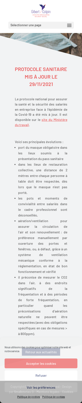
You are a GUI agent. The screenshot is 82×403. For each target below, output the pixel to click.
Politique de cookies (28, 396)
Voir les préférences (41, 387)
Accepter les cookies (41, 363)
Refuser (41, 375)
